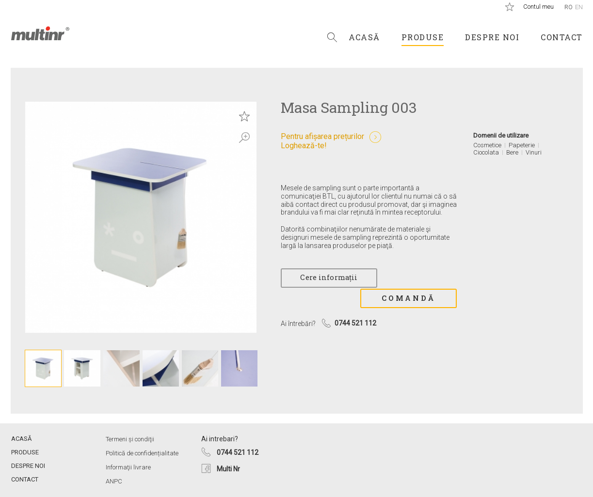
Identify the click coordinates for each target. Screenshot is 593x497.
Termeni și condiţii (130, 439)
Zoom (244, 137)
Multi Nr (228, 469)
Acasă (364, 37)
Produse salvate (509, 7)
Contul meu (538, 6)
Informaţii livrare (128, 467)
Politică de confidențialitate (142, 453)
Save (244, 116)
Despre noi (492, 37)
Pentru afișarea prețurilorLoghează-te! (322, 141)
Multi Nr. (40, 33)
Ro (568, 7)
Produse (422, 37)
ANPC (114, 481)
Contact (562, 37)
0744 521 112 (237, 452)
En (579, 7)
